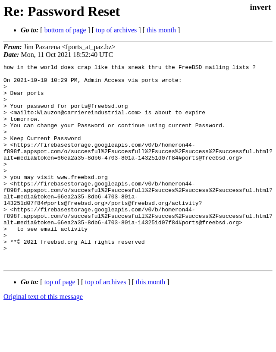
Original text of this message (43, 336)
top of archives (116, 30)
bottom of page (65, 30)
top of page (59, 322)
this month (161, 30)
